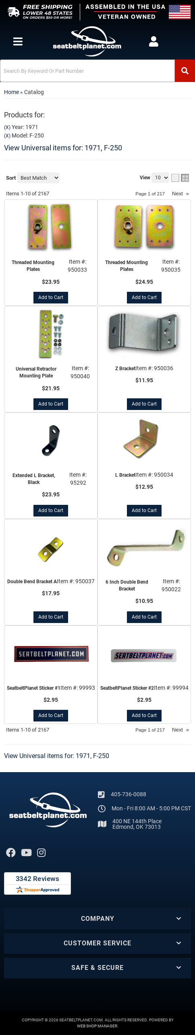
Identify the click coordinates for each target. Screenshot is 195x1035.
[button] (97, 70)
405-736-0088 (128, 794)
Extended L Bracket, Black (33, 479)
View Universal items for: (63, 147)
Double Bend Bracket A (32, 581)
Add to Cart (50, 297)
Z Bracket (125, 368)
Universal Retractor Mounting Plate (36, 372)
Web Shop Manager (97, 1026)
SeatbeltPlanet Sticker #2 (127, 688)
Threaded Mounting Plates (33, 266)
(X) (7, 127)
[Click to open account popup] (153, 41)
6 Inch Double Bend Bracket (127, 585)
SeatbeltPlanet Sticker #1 (33, 688)
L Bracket (125, 475)
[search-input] (87, 71)
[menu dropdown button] (17, 41)
